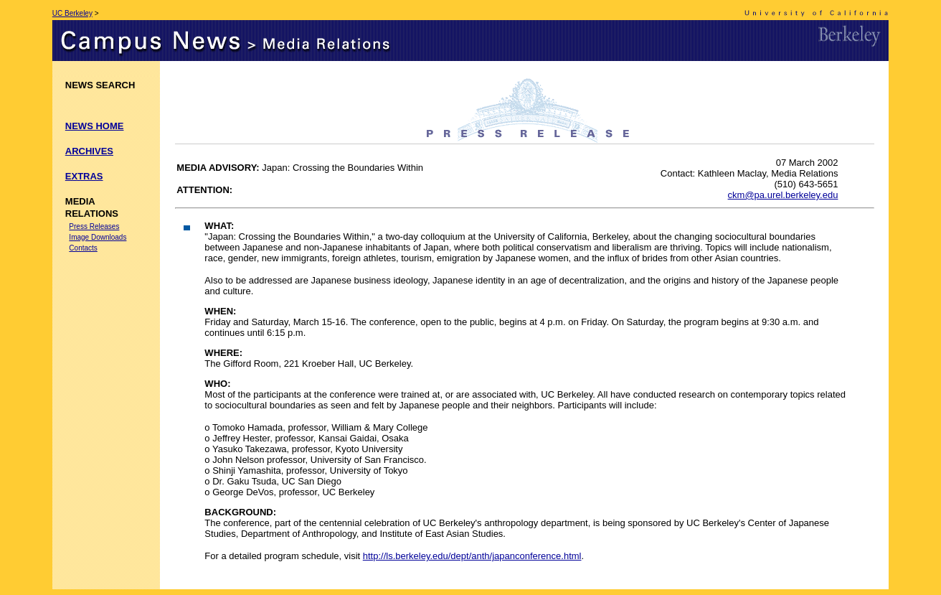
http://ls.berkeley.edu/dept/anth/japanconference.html (472, 556)
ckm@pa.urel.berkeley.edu (783, 194)
